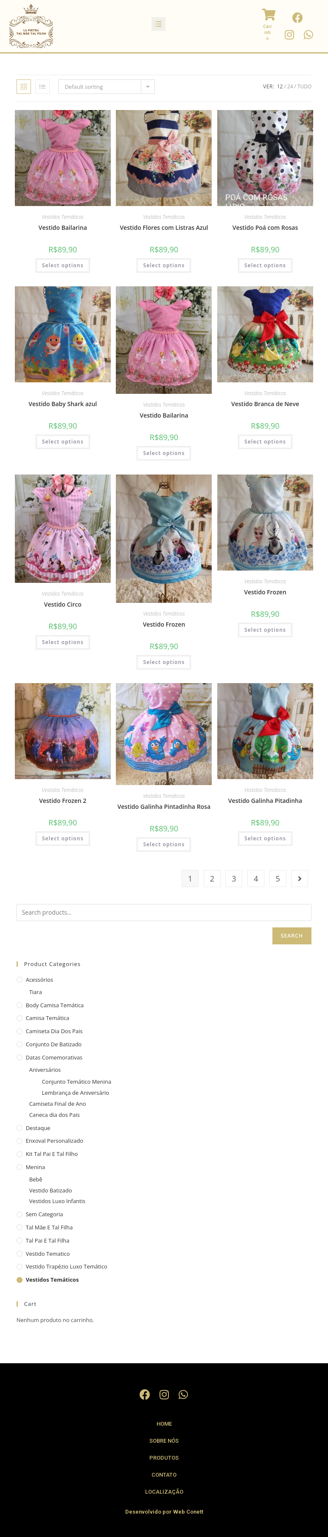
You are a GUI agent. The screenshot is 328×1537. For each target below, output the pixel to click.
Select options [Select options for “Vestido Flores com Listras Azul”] (164, 265)
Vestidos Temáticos (63, 216)
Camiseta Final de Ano (57, 1104)
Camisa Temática (48, 1018)
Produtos (164, 1458)
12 (280, 86)
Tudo (304, 86)
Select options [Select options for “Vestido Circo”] (63, 642)
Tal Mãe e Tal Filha (49, 1227)
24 (290, 86)
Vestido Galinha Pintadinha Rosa (164, 806)
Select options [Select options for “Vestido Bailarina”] (63, 265)
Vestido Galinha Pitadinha (265, 801)
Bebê (35, 1179)
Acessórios (39, 979)
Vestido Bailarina (63, 227)
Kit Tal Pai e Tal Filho (52, 1154)
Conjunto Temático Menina (77, 1081)
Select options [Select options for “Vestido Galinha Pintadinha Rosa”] (164, 844)
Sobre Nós (164, 1441)
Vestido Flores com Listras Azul (164, 227)
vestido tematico (48, 1253)
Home (164, 1424)
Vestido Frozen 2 (62, 801)
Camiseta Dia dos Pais (54, 1031)
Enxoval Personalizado (55, 1140)
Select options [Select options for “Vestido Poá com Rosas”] (265, 265)
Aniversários (45, 1070)
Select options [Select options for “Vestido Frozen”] (164, 662)
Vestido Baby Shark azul (62, 404)
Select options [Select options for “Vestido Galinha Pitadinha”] (265, 838)
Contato (164, 1475)
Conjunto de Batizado (54, 1044)
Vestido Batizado (50, 1190)
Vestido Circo (62, 604)
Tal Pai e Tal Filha (48, 1240)
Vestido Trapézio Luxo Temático (66, 1266)
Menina (35, 1167)
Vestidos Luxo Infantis (57, 1201)
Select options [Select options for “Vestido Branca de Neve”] (265, 441)
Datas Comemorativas (54, 1057)
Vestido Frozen (164, 624)
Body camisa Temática (55, 1005)
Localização (164, 1492)
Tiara (35, 992)
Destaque (38, 1128)
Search (292, 935)
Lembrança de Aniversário (75, 1092)
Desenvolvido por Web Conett (164, 1512)
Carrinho (267, 32)
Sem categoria (44, 1214)
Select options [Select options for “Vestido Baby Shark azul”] (63, 441)
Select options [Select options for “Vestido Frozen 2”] (63, 838)
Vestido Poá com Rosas (265, 227)
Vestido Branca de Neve (265, 404)
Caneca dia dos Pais (54, 1115)
